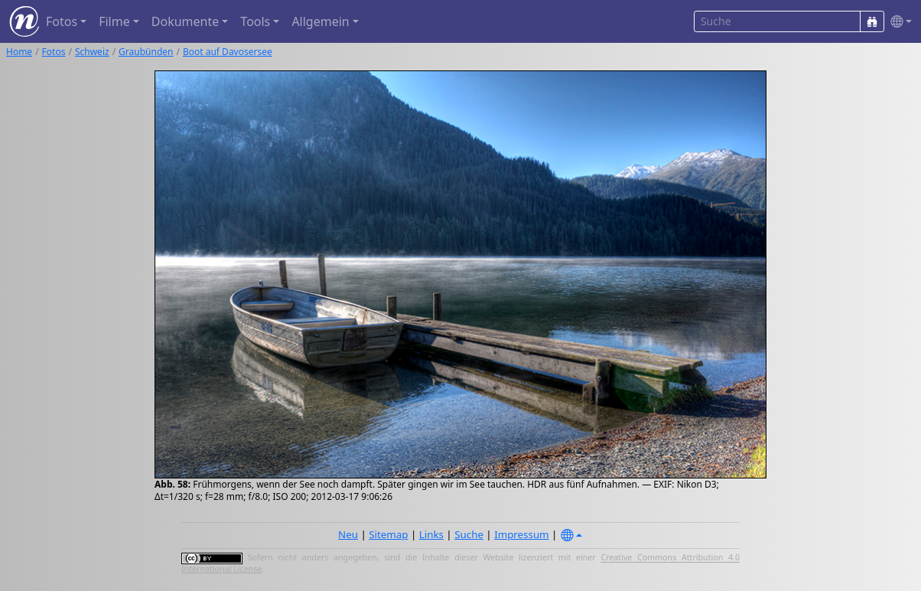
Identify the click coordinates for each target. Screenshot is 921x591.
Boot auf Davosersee (227, 51)
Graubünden (146, 51)
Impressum (521, 534)
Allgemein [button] (320, 21)
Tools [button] (255, 21)
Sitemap (388, 534)
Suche (468, 534)
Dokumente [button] (185, 21)
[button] (898, 22)
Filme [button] (114, 21)
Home (19, 51)
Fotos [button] (61, 21)
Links (431, 534)
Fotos (54, 51)
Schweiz (92, 51)
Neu (348, 534)
